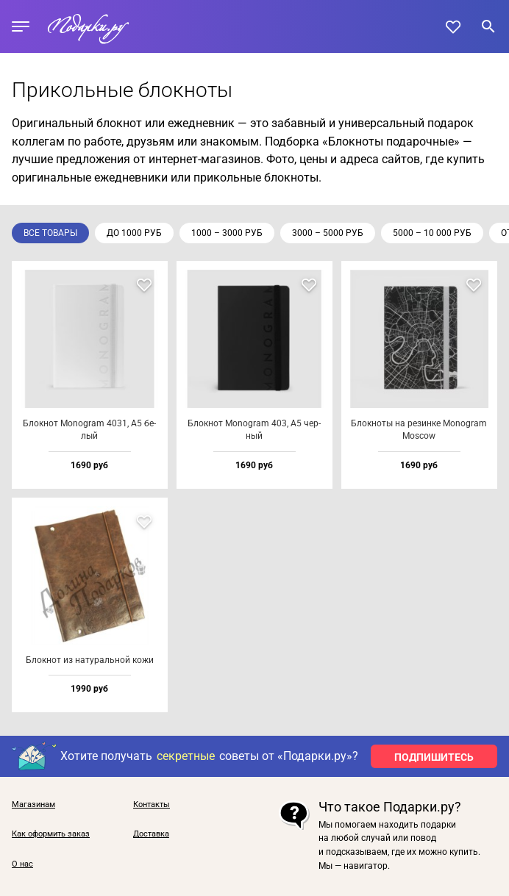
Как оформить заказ (51, 834)
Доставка (151, 834)
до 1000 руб (134, 233)
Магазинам (33, 804)
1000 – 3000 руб (227, 233)
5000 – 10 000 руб (432, 233)
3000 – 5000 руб (327, 233)
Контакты (151, 804)
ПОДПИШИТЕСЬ (434, 757)
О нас (22, 864)
